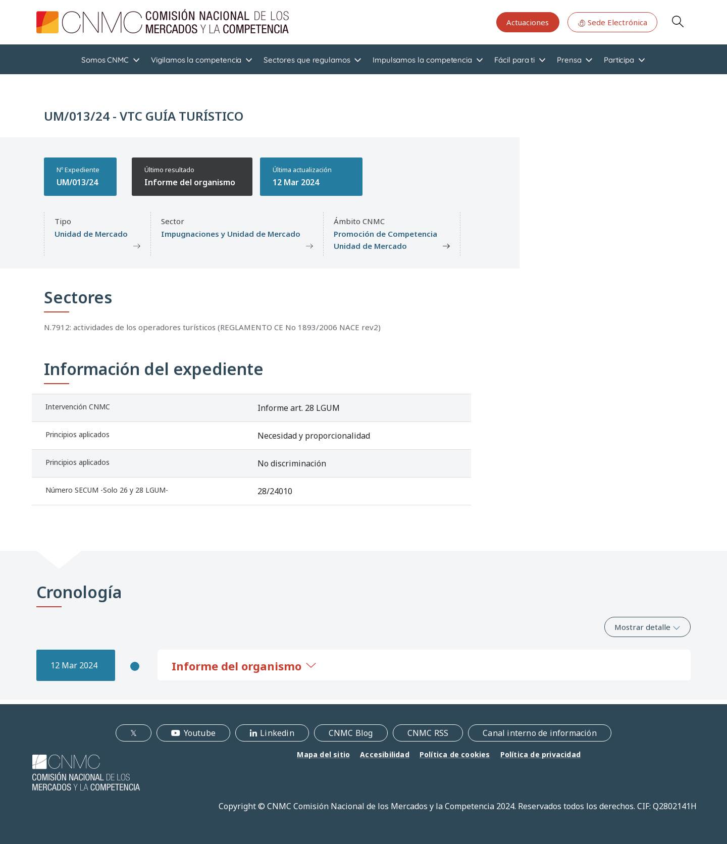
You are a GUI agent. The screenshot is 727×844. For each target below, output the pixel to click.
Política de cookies (455, 754)
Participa (619, 60)
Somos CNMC (105, 60)
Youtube (200, 732)
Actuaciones (527, 22)
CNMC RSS (428, 732)
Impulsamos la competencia (422, 60)
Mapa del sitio (323, 754)
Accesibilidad (384, 754)
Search (677, 21)
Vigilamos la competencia (196, 60)
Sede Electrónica (612, 22)
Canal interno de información (540, 732)
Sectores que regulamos (307, 60)
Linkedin (277, 732)
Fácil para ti (514, 60)
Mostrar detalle (647, 627)
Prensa (569, 60)
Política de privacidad (540, 754)
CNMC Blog (351, 732)
